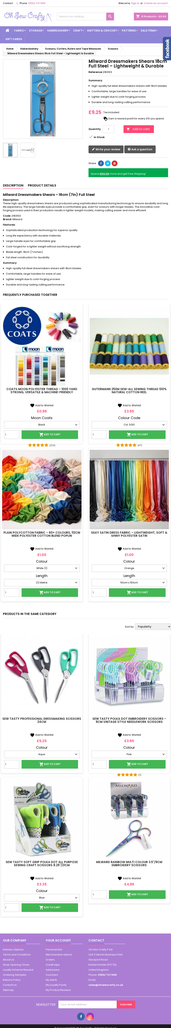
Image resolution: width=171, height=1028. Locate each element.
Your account (58, 940)
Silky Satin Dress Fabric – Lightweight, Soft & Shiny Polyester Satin (129, 534)
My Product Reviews (58, 990)
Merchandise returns (59, 954)
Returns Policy (11, 980)
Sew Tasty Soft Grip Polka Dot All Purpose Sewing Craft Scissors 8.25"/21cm (42, 863)
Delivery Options (13, 949)
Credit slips (53, 965)
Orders (50, 959)
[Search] (85, 16)
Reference (95, 72)
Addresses (53, 970)
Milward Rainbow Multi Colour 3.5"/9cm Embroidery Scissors (129, 863)
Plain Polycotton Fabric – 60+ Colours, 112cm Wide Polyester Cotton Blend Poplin (42, 534)
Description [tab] (13, 185)
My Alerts (51, 980)
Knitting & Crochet (102, 30)
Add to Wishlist (41, 405)
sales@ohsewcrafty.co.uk (106, 985)
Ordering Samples (14, 975)
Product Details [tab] (42, 185)
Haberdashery (57, 30)
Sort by (129, 627)
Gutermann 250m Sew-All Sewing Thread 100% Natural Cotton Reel (129, 390)
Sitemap (8, 990)
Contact (8, 3)
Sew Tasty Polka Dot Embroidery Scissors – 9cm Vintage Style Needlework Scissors (129, 720)
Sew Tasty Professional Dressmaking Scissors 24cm (41, 720)
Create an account (156, 3)
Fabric (19, 30)
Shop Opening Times (16, 965)
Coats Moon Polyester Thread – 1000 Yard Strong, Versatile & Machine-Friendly (41, 390)
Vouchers (52, 975)
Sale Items (148, 30)
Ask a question (140, 149)
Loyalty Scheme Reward (18, 970)
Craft (77, 30)
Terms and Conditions (17, 954)
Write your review (106, 149)
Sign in (135, 3)
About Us (8, 959)
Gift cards (13, 39)
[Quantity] (108, 129)
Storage (35, 30)
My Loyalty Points (56, 985)
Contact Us (10, 985)
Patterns (129, 30)
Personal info (54, 949)
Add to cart (138, 129)
